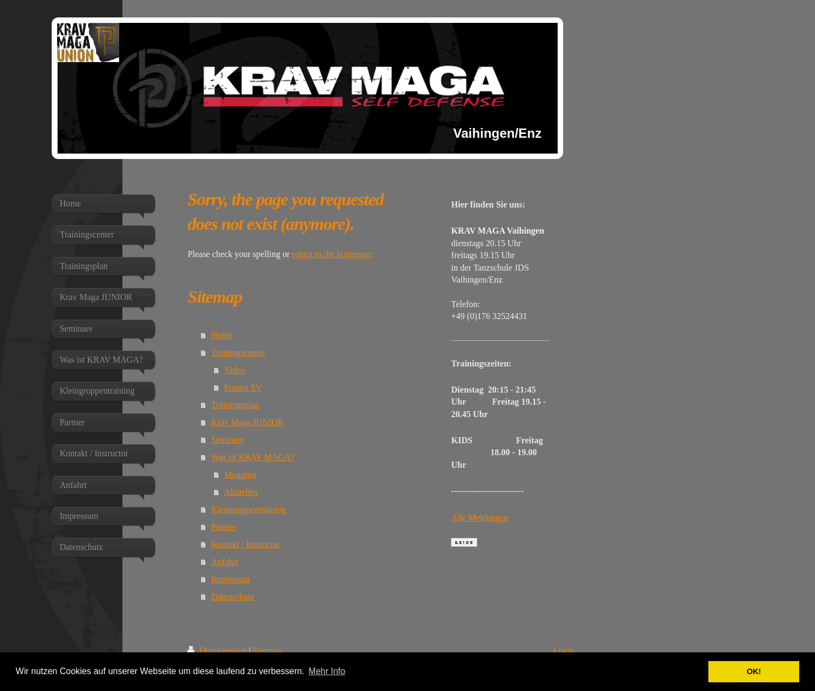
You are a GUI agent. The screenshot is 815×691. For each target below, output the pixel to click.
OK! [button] (753, 671)
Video (234, 370)
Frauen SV (243, 387)
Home (221, 335)
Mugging (240, 474)
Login (563, 650)
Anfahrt (224, 561)
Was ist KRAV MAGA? (252, 457)
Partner (223, 526)
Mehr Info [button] (326, 671)
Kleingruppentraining (248, 509)
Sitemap (267, 650)
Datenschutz (232, 596)
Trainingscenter (238, 352)
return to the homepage (332, 254)
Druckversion (218, 650)
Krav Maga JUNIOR (247, 422)
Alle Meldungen (479, 517)
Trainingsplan (235, 404)
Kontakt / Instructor (245, 544)
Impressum (230, 579)
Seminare (227, 439)
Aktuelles (240, 492)
